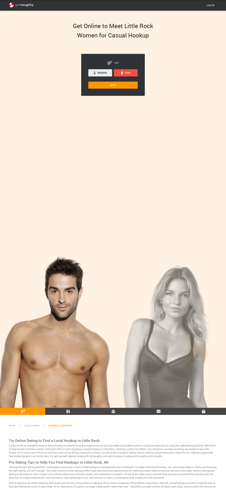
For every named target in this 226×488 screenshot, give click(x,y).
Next (113, 85)
